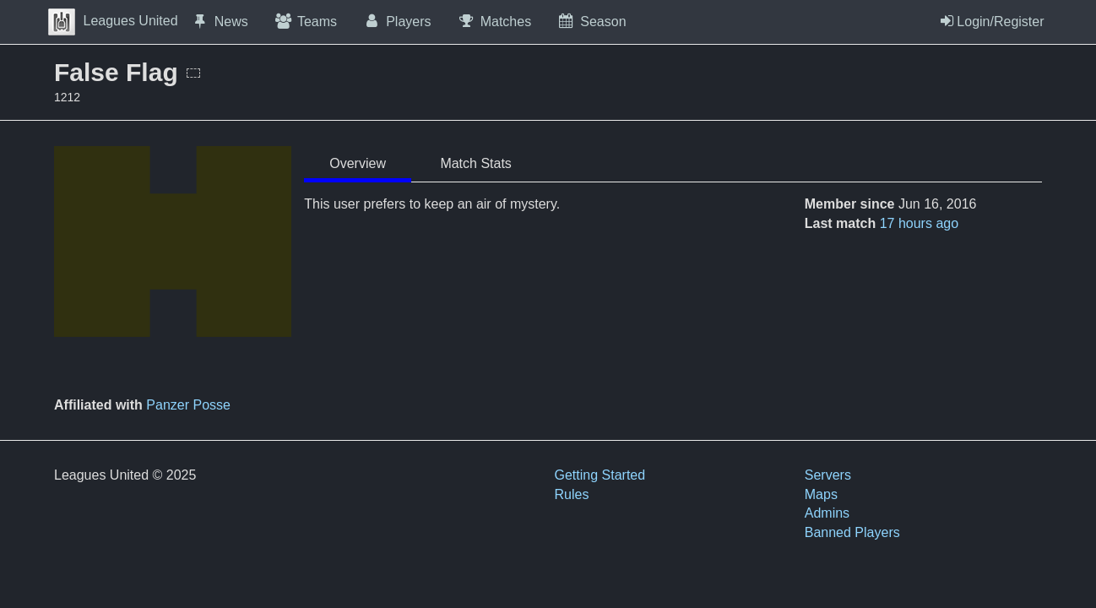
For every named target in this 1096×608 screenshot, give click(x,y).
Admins (827, 513)
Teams (305, 21)
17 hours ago (919, 223)
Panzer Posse (188, 405)
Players (396, 21)
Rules (572, 494)
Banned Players (852, 532)
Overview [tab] (357, 163)
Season (591, 21)
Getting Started (600, 475)
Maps (821, 494)
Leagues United (113, 21)
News (219, 21)
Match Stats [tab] (475, 163)
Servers (828, 475)
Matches (494, 21)
